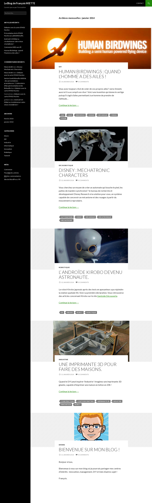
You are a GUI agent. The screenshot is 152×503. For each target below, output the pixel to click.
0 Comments (83, 82)
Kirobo (70, 312)
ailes (70, 115)
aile (62, 115)
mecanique (102, 115)
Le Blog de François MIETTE (19, 3)
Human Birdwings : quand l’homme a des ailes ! (90, 74)
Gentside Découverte (107, 296)
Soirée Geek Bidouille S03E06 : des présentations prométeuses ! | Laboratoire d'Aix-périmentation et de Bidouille (15, 83)
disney (79, 217)
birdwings (80, 115)
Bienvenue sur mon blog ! (89, 449)
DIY (60, 67)
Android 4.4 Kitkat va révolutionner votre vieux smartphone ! (13, 41)
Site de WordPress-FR (12, 179)
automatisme (67, 217)
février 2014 (8, 119)
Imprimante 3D (104, 401)
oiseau (114, 115)
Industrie (63, 359)
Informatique (9, 146)
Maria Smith (8, 67)
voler (63, 118)
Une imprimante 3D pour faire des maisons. (88, 366)
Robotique (67, 165)
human (91, 115)
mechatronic (66, 220)
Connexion (8, 169)
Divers (62, 445)
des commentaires (12, 176)
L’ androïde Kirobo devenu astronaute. (90, 274)
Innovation (66, 404)
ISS (62, 312)
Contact (140, 3)
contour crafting (86, 401)
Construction (67, 401)
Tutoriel (7, 156)
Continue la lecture (69, 105)
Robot (80, 312)
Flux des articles (11, 173)
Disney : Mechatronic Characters (84, 172)
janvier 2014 (8, 122)
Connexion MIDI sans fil (12, 47)
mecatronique (105, 217)
